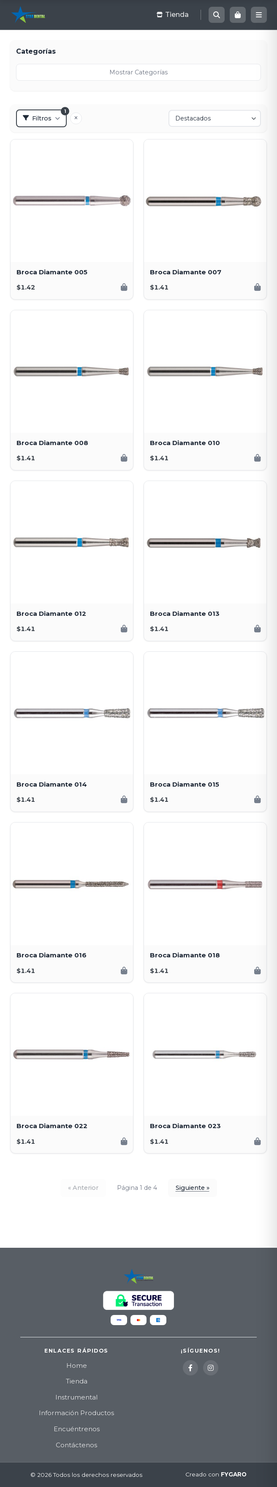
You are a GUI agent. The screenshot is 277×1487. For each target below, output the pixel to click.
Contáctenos (76, 1445)
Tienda (76, 1381)
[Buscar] (217, 15)
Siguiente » (192, 1188)
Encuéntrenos (77, 1429)
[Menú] (259, 15)
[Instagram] (210, 1367)
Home (76, 1365)
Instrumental (76, 1397)
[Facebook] (190, 1367)
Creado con (216, 1474)
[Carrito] (238, 15)
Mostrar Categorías (138, 72)
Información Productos (76, 1413)
